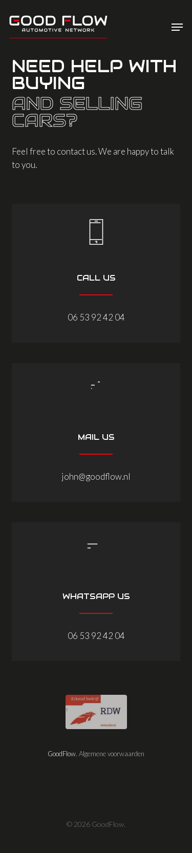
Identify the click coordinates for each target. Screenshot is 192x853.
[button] (177, 27)
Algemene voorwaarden (111, 754)
